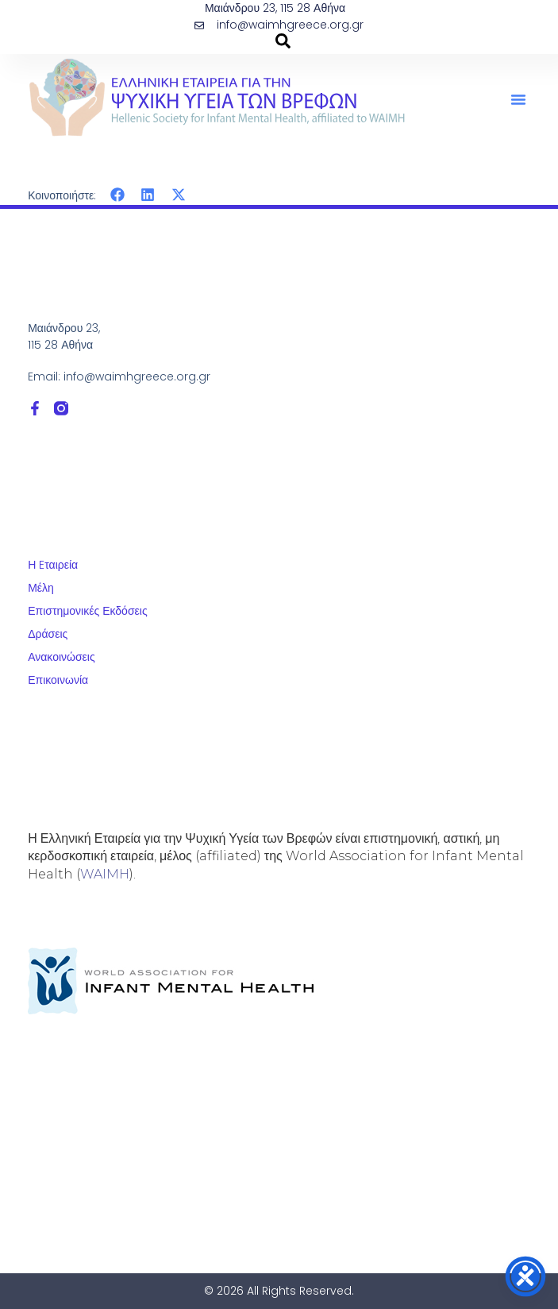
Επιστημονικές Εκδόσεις (88, 611)
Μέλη (41, 588)
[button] (518, 99)
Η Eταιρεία (53, 565)
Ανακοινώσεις (61, 657)
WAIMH (104, 874)
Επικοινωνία (58, 680)
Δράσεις (47, 634)
